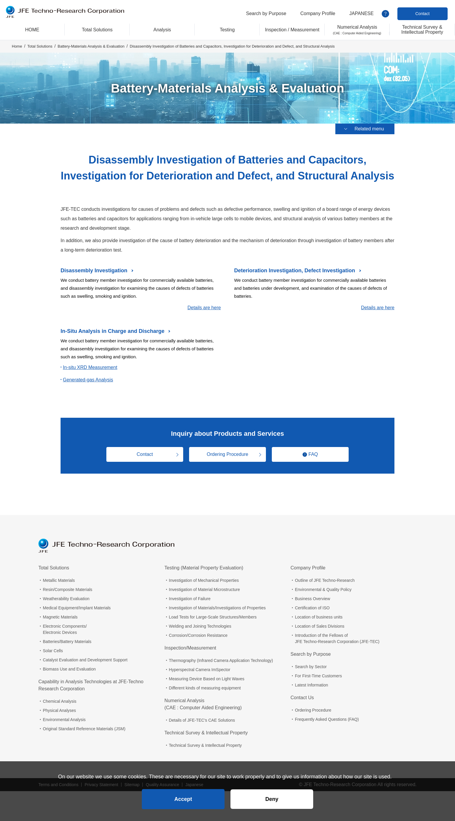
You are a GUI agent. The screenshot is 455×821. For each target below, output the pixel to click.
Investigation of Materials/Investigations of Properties (217, 607)
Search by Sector (310, 666)
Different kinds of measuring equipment (205, 688)
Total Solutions (40, 46)
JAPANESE (361, 13)
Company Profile (317, 13)
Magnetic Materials (60, 617)
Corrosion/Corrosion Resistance (198, 635)
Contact (422, 13)
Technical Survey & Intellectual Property (206, 732)
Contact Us (302, 697)
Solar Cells (53, 650)
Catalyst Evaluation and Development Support (85, 660)
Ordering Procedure (227, 454)
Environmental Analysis (64, 719)
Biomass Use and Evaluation (69, 669)
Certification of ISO (312, 607)
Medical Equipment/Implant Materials (77, 607)
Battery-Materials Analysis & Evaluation (91, 46)
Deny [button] (271, 799)
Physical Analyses (59, 710)
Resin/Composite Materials (67, 589)
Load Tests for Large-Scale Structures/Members (213, 617)
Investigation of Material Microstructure (204, 589)
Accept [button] (183, 799)
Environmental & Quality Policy (323, 589)
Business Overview (312, 598)
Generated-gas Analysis (88, 379)
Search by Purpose (266, 13)
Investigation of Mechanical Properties (204, 580)
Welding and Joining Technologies (200, 626)
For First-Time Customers (318, 675)
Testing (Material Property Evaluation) (204, 567)
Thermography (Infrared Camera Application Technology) (221, 660)
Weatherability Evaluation (66, 598)
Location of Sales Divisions (319, 626)
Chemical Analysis (60, 701)
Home (17, 46)
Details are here (204, 307)
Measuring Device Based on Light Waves (207, 678)
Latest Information (311, 685)
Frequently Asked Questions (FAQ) (327, 719)
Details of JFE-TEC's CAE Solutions (202, 720)
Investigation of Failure (190, 598)
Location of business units (318, 617)
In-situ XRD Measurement (90, 367)
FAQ (313, 454)
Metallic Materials (59, 580)
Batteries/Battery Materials (67, 641)
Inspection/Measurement (190, 647)
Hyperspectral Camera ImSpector (199, 669)
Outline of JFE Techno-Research (325, 580)
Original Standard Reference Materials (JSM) (84, 728)
